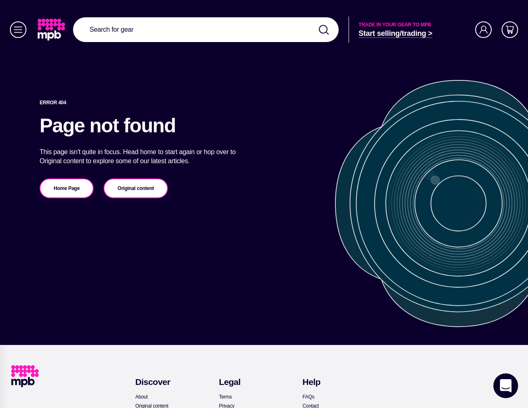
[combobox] (206, 29)
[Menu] (18, 29)
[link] (52, 30)
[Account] (483, 29)
